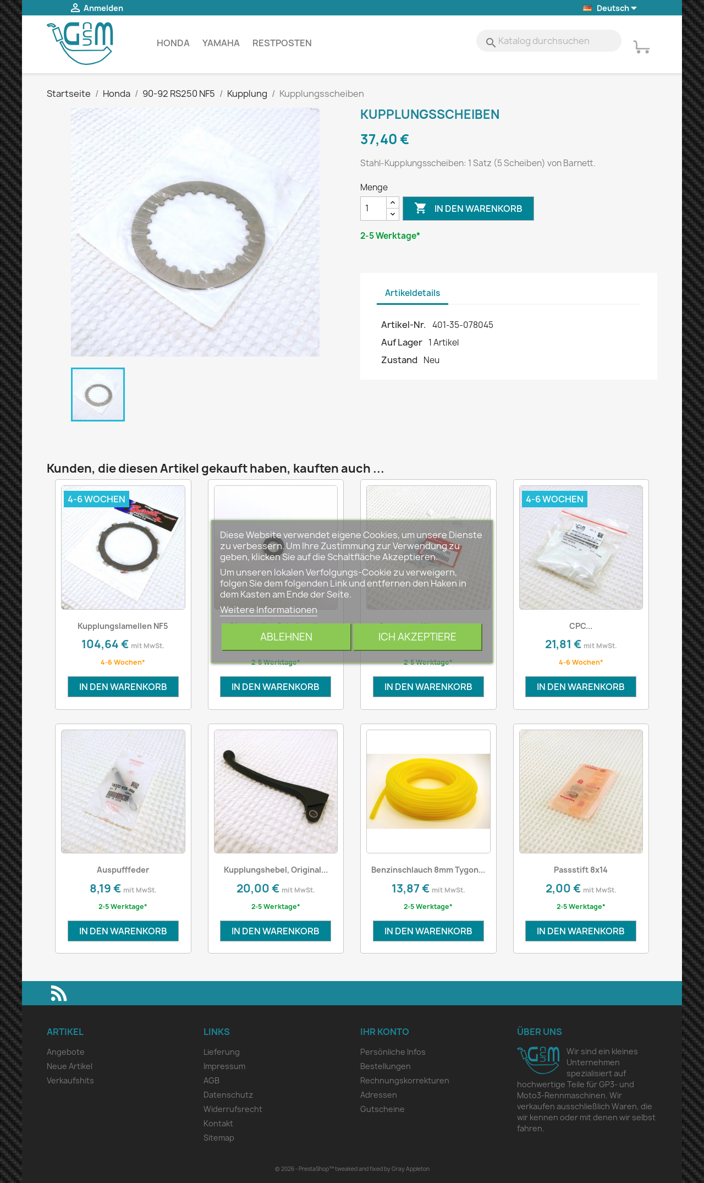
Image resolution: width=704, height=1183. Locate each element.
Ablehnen (286, 637)
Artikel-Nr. (403, 325)
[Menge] (373, 208)
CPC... (580, 626)
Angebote (66, 1052)
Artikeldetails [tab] (412, 293)
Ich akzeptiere (417, 637)
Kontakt (218, 1123)
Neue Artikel (69, 1066)
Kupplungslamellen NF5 (123, 626)
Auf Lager (401, 342)
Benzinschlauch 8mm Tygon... (428, 869)
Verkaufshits (70, 1080)
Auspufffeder (123, 869)
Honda (173, 43)
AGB (211, 1080)
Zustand (399, 360)
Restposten (282, 43)
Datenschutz (228, 1094)
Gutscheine (382, 1109)
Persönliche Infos (393, 1052)
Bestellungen (385, 1066)
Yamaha (221, 43)
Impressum (224, 1066)
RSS (59, 993)
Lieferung (222, 1052)
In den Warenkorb (468, 208)
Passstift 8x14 (581, 869)
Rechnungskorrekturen (404, 1080)
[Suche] (549, 41)
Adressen (378, 1094)
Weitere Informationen (268, 610)
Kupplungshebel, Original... (276, 869)
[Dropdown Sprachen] (611, 8)
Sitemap (219, 1137)
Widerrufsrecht (233, 1109)
